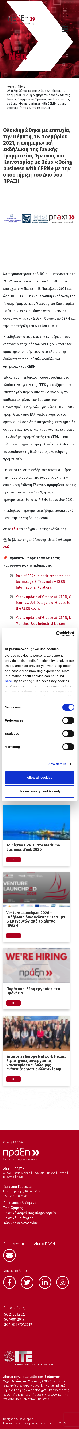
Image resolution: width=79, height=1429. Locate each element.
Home (10, 86)
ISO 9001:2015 (13, 1319)
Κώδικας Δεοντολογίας (20, 1223)
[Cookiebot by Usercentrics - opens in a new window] (56, 634)
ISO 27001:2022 (14, 1314)
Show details (56, 764)
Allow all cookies (39, 777)
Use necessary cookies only (39, 791)
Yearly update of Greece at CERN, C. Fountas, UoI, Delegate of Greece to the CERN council (44, 602)
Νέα (20, 86)
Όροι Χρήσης (13, 1208)
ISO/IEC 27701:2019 (17, 1325)
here (8, 681)
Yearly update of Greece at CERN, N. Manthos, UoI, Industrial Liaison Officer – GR (44, 623)
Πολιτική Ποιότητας (18, 1218)
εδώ (15, 529)
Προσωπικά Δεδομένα (19, 1203)
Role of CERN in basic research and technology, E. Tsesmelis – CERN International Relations (43, 581)
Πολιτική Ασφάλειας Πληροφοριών (29, 1213)
